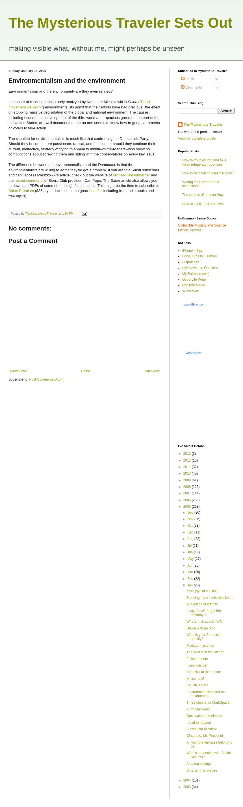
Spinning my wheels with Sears (209, 598)
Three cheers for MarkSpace (207, 702)
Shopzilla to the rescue (203, 672)
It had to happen (198, 723)
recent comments (29, 180)
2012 (187, 460)
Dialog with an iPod (201, 628)
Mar (190, 572)
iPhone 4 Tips (192, 251)
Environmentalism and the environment (206, 694)
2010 (187, 473)
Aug (190, 539)
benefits (95, 191)
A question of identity (202, 604)
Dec (190, 512)
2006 (187, 500)
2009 (187, 480)
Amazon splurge (198, 764)
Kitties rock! (195, 679)
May (191, 559)
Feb (190, 579)
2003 (187, 787)
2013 (187, 454)
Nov (190, 519)
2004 (187, 780)
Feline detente (197, 659)
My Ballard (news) (195, 274)
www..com (194, 304)
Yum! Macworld (198, 709)
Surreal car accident (201, 729)
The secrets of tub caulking (202, 195)
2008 (187, 487)
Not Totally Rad (193, 285)
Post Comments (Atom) (46, 379)
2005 (187, 507)
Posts (187, 79)
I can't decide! (196, 665)
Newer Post (18, 371)
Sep (190, 532)
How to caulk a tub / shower (203, 204)
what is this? (194, 353)
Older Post (152, 371)
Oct (190, 526)
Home (85, 371)
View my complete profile (197, 138)
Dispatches (190, 262)
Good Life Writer (194, 279)
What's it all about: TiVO (204, 622)
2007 (187, 493)
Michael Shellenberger (131, 175)
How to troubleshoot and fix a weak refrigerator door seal (204, 162)
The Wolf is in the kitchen (205, 652)
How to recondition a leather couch (208, 173)
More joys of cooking (202, 591)
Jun (190, 552)
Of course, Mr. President (204, 736)
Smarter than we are (201, 770)
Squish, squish (197, 685)
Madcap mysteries (200, 646)
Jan (190, 585)
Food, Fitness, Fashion (199, 256)
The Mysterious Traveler (203, 125)
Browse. (196, 230)
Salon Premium (21, 191)
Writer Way (190, 291)
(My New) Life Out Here (200, 268)
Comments (191, 87)
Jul (190, 546)
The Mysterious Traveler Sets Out (120, 23)
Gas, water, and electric (204, 716)
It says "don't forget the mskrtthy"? (203, 613)
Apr (190, 565)
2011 (187, 467)
